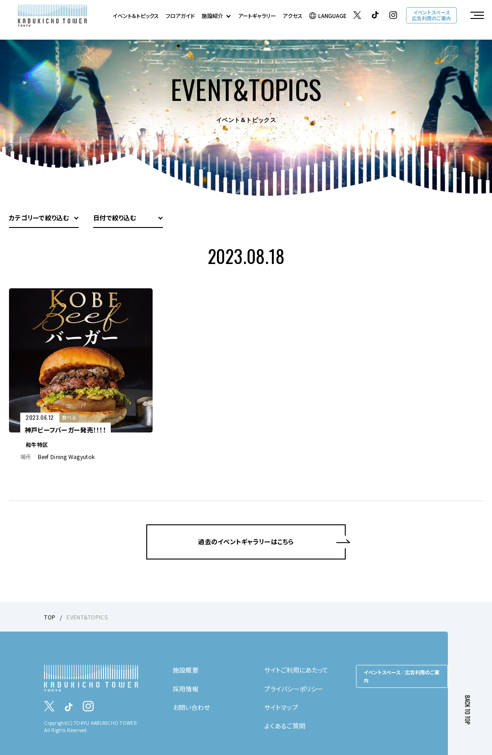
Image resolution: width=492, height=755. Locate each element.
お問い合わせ (191, 707)
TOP (49, 617)
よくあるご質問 (284, 725)
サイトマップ (281, 707)
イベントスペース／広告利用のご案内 (401, 676)
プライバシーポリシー (293, 688)
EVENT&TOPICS (87, 617)
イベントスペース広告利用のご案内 (431, 15)
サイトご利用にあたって (296, 669)
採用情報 (186, 688)
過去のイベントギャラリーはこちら (245, 541)
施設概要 (186, 669)
